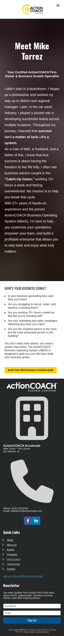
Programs (12, 554)
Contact (11, 569)
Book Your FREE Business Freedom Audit (30, 370)
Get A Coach (13, 559)
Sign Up (32, 620)
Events (10, 549)
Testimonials (13, 564)
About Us (12, 544)
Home (10, 540)
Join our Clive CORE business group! (23, 576)
